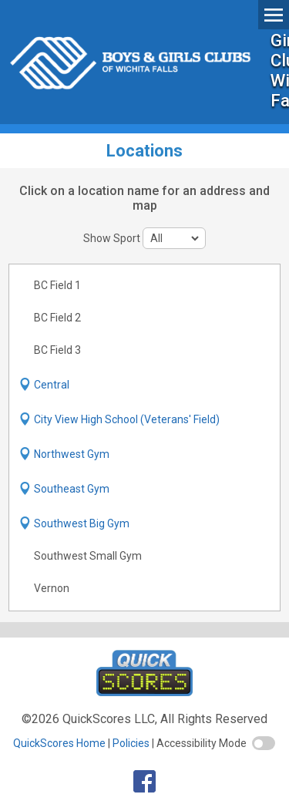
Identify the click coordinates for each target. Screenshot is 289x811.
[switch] (263, 743)
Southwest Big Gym (81, 523)
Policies (131, 743)
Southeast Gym (71, 489)
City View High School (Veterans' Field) (127, 419)
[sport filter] (174, 238)
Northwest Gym (71, 454)
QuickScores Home (59, 743)
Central (51, 385)
